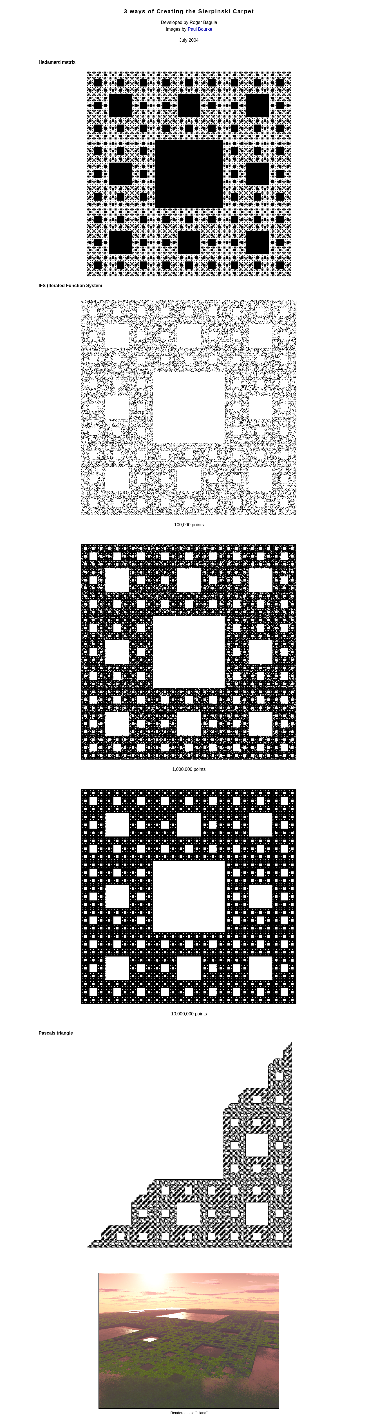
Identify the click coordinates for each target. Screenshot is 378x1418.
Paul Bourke (200, 29)
